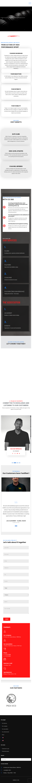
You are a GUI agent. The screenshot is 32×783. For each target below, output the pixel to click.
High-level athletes (16, 151)
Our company (4, 726)
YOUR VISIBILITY (16, 106)
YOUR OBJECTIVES (16, 74)
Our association (5, 729)
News (3, 734)
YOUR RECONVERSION (16, 53)
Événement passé (5, 751)
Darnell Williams (16, 449)
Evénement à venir (5, 748)
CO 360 (17, 780)
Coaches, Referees (16, 166)
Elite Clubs (16, 134)
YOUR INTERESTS (16, 89)
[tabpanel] (16, 432)
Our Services (4, 723)
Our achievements (5, 731)
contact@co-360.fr (7, 770)
